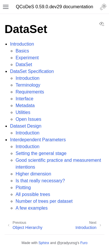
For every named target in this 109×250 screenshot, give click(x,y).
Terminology (27, 85)
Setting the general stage (40, 153)
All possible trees (32, 194)
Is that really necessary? (40, 180)
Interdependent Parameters (38, 139)
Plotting (23, 187)
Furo (84, 243)
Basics (22, 50)
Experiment (27, 57)
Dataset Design (25, 126)
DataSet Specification (32, 71)
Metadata (25, 105)
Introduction (22, 44)
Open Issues (28, 119)
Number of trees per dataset (43, 201)
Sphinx (43, 243)
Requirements (29, 91)
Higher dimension (33, 173)
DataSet (23, 64)
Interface (24, 98)
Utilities (22, 112)
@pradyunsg (67, 243)
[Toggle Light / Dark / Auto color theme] (103, 6)
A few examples (31, 208)
